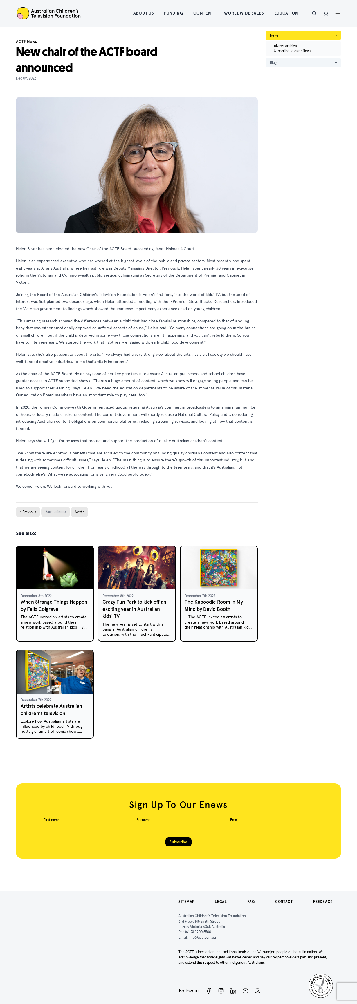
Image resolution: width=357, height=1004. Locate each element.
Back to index (55, 512)
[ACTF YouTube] (258, 991)
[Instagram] (221, 991)
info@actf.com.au (202, 937)
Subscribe (178, 842)
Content (203, 13)
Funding (173, 13)
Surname (144, 820)
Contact (284, 902)
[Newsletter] (245, 991)
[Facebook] (209, 991)
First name (51, 820)
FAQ (251, 902)
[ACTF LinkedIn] (233, 991)
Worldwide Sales (244, 13)
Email (234, 820)
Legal (221, 902)
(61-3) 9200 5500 (198, 932)
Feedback (323, 902)
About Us (143, 13)
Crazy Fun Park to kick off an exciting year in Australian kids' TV (134, 609)
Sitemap (186, 902)
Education (286, 13)
